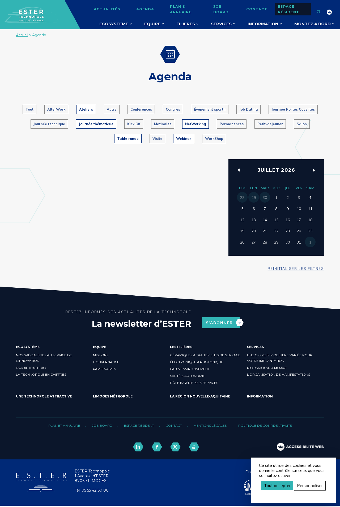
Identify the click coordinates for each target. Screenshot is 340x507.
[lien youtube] (194, 447)
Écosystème (113, 23)
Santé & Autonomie (187, 376)
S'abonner (223, 322)
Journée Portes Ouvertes (293, 109)
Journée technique (49, 124)
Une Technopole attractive (44, 396)
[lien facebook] (156, 447)
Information (263, 23)
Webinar (183, 138)
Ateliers (86, 109)
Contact (256, 9)
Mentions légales (210, 426)
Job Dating (248, 109)
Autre (112, 109)
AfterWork (56, 109)
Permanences (232, 124)
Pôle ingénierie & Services (194, 383)
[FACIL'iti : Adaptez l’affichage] (329, 12)
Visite (157, 138)
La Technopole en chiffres (41, 374)
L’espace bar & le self (267, 368)
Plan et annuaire (64, 426)
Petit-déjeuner (270, 124)
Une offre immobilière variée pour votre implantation (279, 358)
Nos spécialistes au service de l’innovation (44, 358)
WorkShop (214, 138)
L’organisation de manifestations (278, 374)
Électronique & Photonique (196, 362)
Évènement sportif (210, 109)
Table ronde (128, 138)
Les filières (181, 347)
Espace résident (288, 9)
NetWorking (195, 124)
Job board (221, 9)
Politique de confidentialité (265, 426)
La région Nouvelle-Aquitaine (200, 396)
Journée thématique (96, 124)
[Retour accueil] (41, 491)
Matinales (162, 124)
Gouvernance (106, 362)
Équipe (152, 23)
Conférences (141, 109)
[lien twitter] (175, 447)
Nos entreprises (31, 368)
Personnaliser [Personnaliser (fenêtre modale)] (310, 485)
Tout (29, 109)
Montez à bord (312, 23)
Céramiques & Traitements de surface (205, 355)
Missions (100, 355)
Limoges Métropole (113, 396)
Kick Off (133, 124)
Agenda (145, 9)
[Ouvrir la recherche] (318, 12)
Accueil (22, 34)
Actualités (107, 9)
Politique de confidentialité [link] (284, 494)
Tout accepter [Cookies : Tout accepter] (277, 485)
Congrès (173, 109)
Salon (302, 124)
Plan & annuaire (181, 9)
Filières (185, 23)
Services (221, 23)
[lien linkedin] (138, 447)
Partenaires (104, 369)
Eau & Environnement (190, 369)
